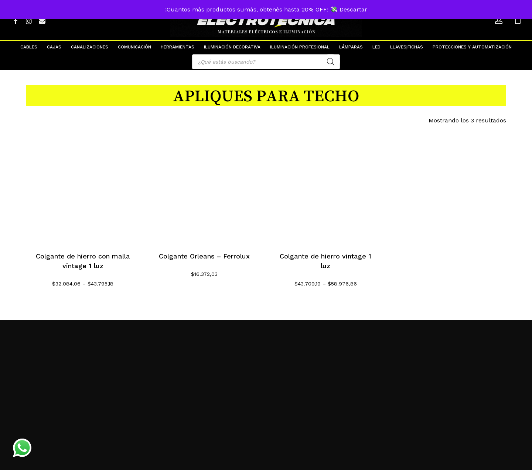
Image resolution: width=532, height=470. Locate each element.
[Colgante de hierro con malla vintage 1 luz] (83, 185)
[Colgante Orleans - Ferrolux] (204, 185)
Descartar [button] (353, 9)
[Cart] (518, 20)
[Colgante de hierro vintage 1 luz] (326, 185)
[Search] (330, 61)
